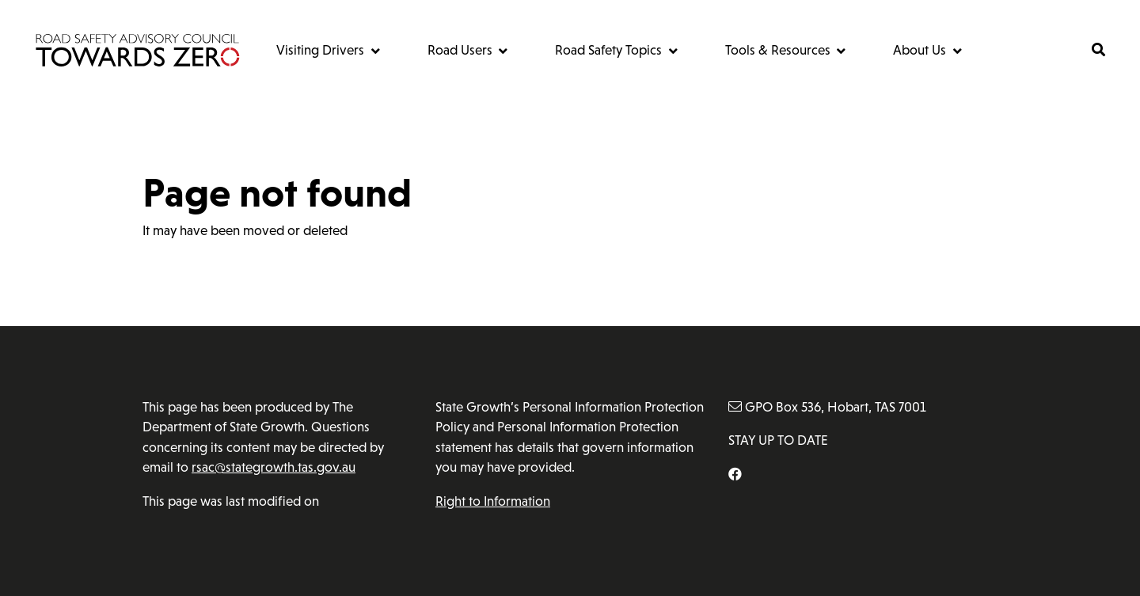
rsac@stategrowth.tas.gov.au (273, 467)
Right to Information (492, 501)
